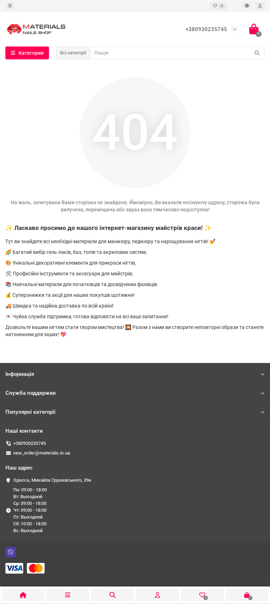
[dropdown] (10, 6)
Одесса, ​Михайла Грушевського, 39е (52, 480)
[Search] (177, 52)
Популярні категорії (135, 412)
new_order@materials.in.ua (41, 453)
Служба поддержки (135, 393)
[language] (247, 6)
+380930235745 (29, 443)
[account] (260, 6)
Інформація (135, 374)
